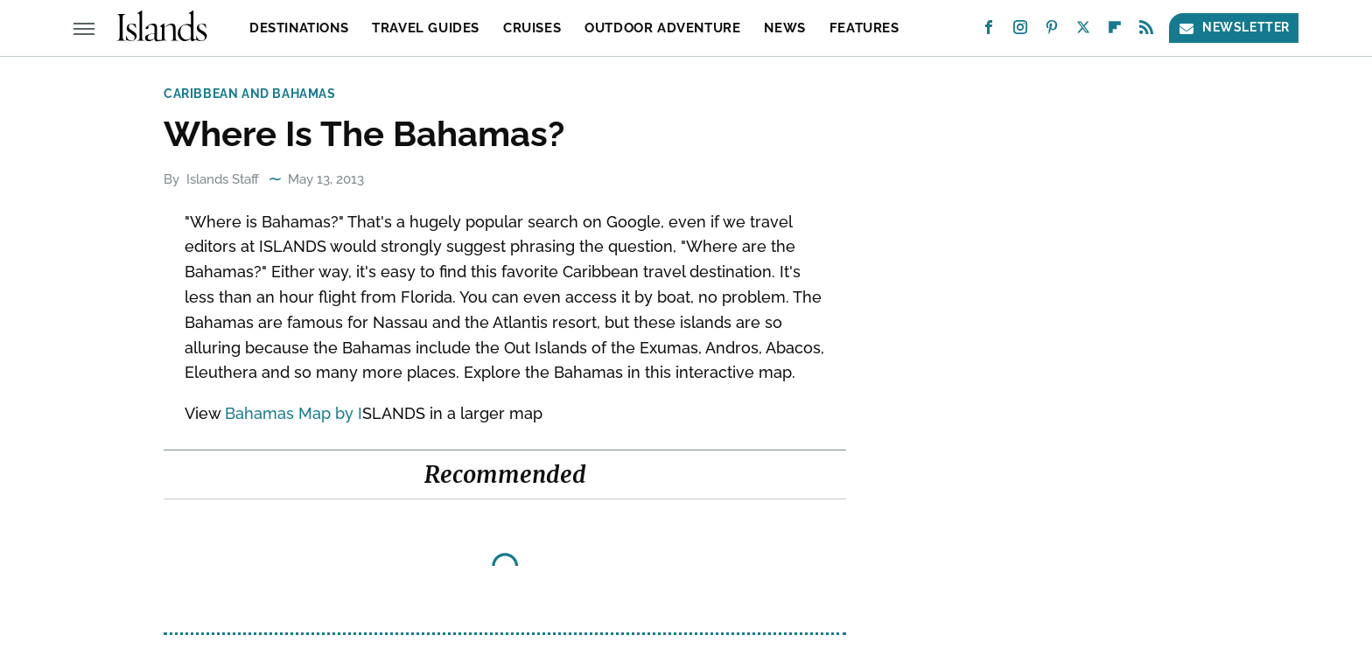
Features (865, 28)
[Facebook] (989, 31)
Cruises (532, 28)
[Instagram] (1020, 31)
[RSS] (1146, 31)
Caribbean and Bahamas (250, 94)
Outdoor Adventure (662, 28)
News (784, 28)
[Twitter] (1083, 31)
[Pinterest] (1051, 31)
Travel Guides (426, 28)
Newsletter (1234, 27)
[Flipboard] (1115, 31)
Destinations (298, 28)
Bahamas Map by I (293, 413)
